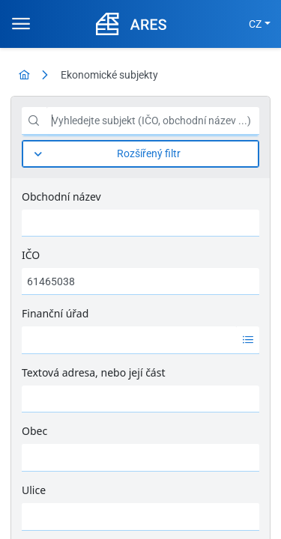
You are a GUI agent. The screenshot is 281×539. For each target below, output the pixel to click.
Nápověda (235, 479)
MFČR (35, 479)
